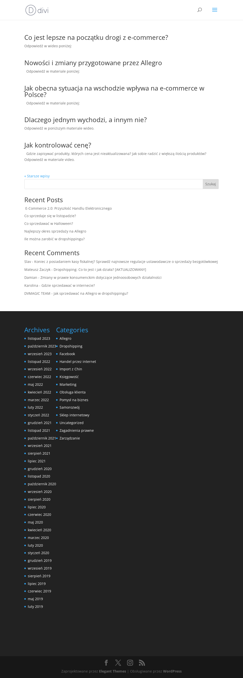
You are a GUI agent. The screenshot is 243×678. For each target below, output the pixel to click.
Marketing (68, 384)
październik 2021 (42, 438)
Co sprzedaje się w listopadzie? (50, 215)
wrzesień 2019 (40, 568)
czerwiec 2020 (39, 514)
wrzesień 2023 (40, 353)
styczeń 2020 (38, 552)
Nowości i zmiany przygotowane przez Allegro (93, 62)
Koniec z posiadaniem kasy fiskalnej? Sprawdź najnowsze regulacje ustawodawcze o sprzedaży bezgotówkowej (126, 261)
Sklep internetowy (74, 415)
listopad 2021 (39, 430)
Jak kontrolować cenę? (57, 145)
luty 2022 (35, 407)
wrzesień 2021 (40, 445)
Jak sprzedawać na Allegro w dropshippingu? (91, 293)
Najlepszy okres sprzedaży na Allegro (55, 231)
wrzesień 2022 (40, 369)
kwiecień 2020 (39, 530)
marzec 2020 (38, 537)
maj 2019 (35, 598)
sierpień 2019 (39, 576)
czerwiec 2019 (39, 591)
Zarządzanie (70, 438)
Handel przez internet (78, 361)
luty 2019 (35, 606)
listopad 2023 (39, 338)
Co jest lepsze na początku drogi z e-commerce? (96, 37)
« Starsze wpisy (37, 176)
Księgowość (69, 376)
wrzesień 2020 (40, 491)
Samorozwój (70, 407)
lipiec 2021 (37, 461)
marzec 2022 (38, 399)
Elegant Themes (112, 671)
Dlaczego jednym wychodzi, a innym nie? (85, 119)
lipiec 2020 (37, 507)
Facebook (67, 353)
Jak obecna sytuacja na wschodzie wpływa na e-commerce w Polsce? (114, 91)
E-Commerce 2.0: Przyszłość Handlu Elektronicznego (68, 208)
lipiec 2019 (37, 583)
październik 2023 (42, 346)
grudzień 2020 (40, 468)
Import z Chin (71, 369)
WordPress (172, 671)
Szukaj (210, 184)
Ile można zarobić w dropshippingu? (54, 239)
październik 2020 (42, 484)
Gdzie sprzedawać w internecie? (68, 285)
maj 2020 (35, 522)
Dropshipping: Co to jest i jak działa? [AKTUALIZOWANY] (100, 269)
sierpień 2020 (39, 499)
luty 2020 (35, 545)
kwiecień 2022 (39, 392)
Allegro (65, 338)
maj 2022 (35, 384)
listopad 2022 (39, 361)
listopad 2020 (39, 476)
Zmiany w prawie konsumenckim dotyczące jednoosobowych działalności (101, 277)
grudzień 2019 (40, 560)
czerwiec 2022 (39, 376)
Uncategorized (72, 422)
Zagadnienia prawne (77, 430)
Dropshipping (71, 346)
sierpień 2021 (39, 453)
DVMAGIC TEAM (37, 293)
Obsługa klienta (73, 392)
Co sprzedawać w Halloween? (48, 223)
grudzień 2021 (40, 422)
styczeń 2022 (38, 415)
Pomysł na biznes (74, 399)
